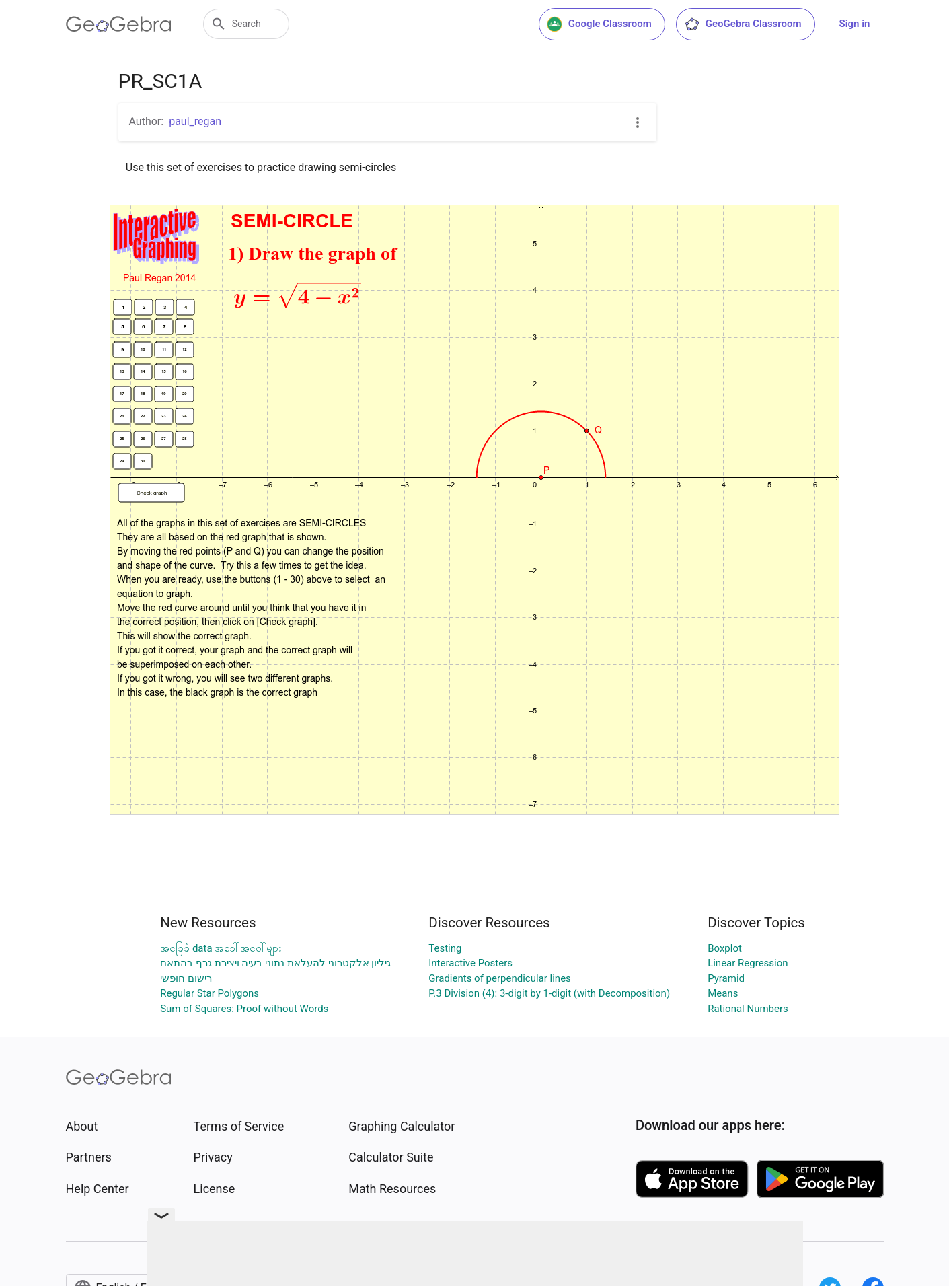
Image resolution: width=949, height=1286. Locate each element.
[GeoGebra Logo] (119, 24)
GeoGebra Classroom (743, 24)
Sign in (854, 23)
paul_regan (195, 121)
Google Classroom (599, 24)
